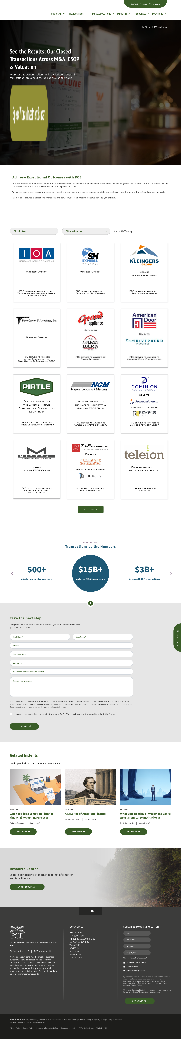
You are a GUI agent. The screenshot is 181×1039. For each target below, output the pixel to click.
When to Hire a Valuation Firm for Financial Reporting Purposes (31, 815)
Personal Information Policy (47, 1028)
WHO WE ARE (57, 13)
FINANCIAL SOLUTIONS (100, 13)
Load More (90, 509)
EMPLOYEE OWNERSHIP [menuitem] (80, 942)
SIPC (12, 945)
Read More (23, 831)
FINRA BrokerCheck (86, 1028)
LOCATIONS (157, 13)
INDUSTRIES (123, 13)
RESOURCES (140, 13)
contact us (177, 637)
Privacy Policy (136, 985)
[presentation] (11, 573)
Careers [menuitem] (143, 4)
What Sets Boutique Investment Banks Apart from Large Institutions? (145, 815)
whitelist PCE (142, 990)
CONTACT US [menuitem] (75, 957)
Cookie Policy (28, 1028)
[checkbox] (135, 966)
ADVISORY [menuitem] (74, 948)
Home (144, 26)
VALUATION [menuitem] (74, 945)
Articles (14, 810)
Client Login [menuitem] (154, 4)
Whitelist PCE (101, 1028)
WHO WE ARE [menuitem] (75, 932)
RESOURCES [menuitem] (75, 954)
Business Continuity (68, 1028)
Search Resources (28, 886)
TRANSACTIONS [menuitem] (77, 935)
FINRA (52, 942)
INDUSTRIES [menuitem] (75, 951)
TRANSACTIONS (76, 13)
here (158, 992)
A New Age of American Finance (85, 814)
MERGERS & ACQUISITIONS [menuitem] (82, 938)
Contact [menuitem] (134, 4)
